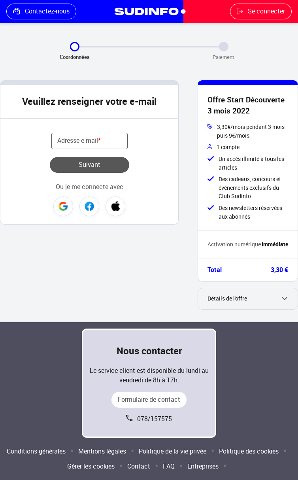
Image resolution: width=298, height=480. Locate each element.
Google (63, 206)
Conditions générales (36, 451)
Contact (138, 466)
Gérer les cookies (91, 466)
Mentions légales (102, 451)
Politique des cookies (249, 451)
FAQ (169, 466)
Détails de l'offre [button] (227, 298)
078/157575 (154, 419)
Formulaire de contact (149, 399)
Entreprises (203, 466)
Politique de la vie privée (172, 451)
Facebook (89, 206)
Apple (115, 206)
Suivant (89, 164)
